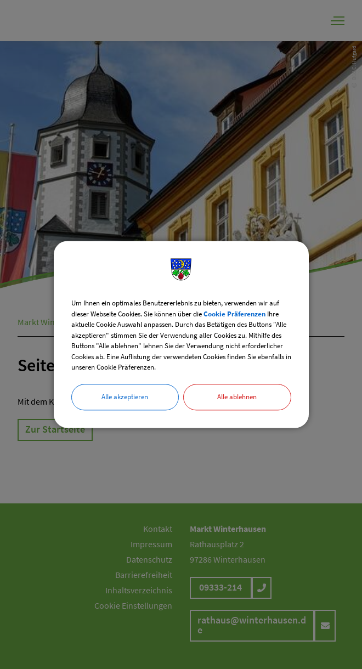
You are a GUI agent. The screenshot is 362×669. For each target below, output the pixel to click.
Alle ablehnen (237, 396)
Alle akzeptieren (124, 396)
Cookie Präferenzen (234, 314)
